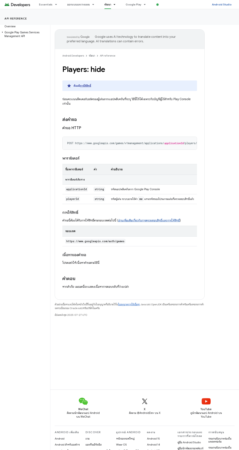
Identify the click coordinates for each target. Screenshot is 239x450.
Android (59, 438)
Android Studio (222, 4)
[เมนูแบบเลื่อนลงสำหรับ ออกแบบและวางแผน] (95, 4)
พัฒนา (92, 55)
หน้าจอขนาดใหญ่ (125, 438)
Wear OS (121, 444)
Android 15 (153, 438)
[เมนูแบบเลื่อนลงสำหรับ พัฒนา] (116, 4)
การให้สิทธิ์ (85, 85)
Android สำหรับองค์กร (67, 444)
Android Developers (73, 55)
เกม (88, 438)
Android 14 (153, 444)
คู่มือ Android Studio (189, 442)
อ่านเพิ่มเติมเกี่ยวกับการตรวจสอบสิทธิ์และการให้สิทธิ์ (149, 220)
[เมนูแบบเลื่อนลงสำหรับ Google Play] (146, 4)
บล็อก (163, 4)
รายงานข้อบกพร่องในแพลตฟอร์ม (219, 440)
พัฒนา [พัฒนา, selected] (107, 4)
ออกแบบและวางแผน (78, 4)
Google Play (133, 4)
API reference (15, 18)
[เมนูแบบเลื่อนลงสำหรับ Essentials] (58, 4)
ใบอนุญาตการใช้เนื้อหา (129, 304)
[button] (24, 34)
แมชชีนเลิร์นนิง (94, 444)
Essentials (46, 4)
